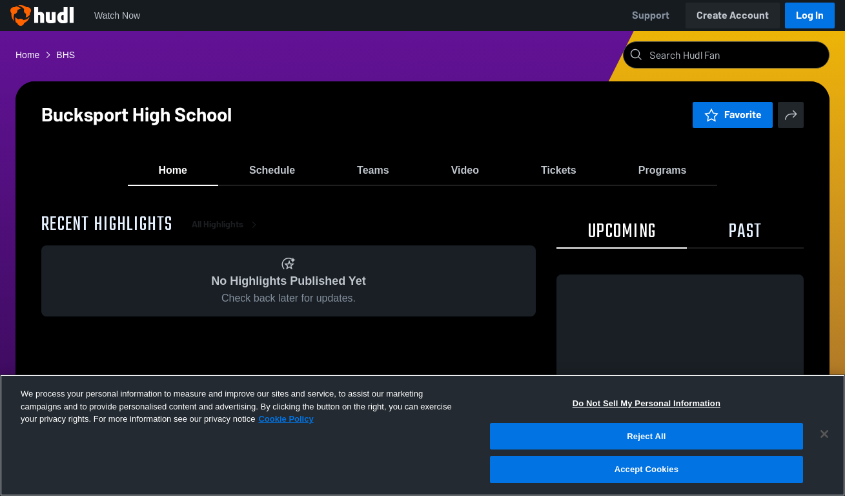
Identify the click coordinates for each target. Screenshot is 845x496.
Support (650, 15)
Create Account (733, 15)
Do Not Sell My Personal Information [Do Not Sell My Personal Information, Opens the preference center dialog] (646, 403)
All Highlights (226, 232)
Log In (810, 15)
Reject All (646, 436)
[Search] (736, 55)
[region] (422, 435)
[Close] (824, 434)
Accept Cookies (646, 469)
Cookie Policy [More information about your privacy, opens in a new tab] (285, 419)
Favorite (733, 114)
